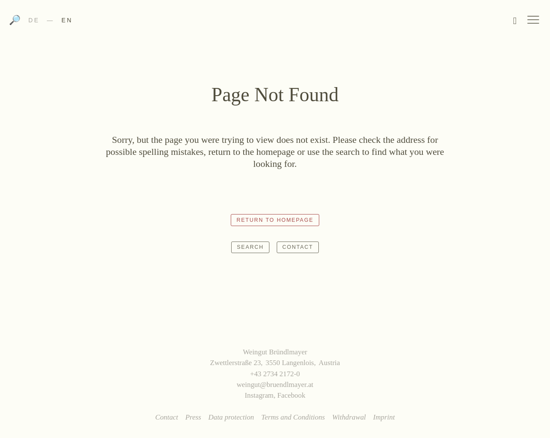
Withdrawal (349, 417)
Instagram (258, 395)
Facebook (291, 395)
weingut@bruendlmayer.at (275, 385)
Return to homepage (274, 220)
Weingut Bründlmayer (275, 23)
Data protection (231, 417)
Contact (297, 247)
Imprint (384, 417)
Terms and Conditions (293, 417)
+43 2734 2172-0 (275, 374)
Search (250, 247)
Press (193, 417)
